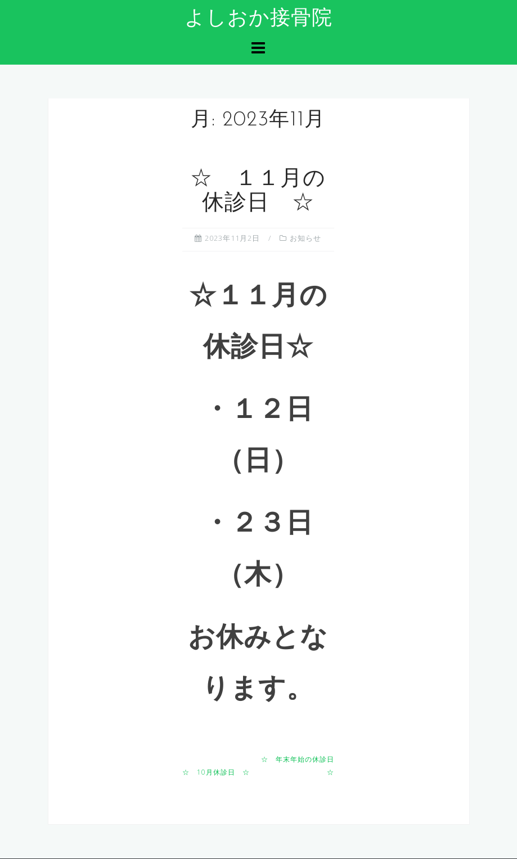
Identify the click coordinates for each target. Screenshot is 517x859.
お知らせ (305, 238)
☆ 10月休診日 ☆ (216, 772)
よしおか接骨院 (258, 19)
